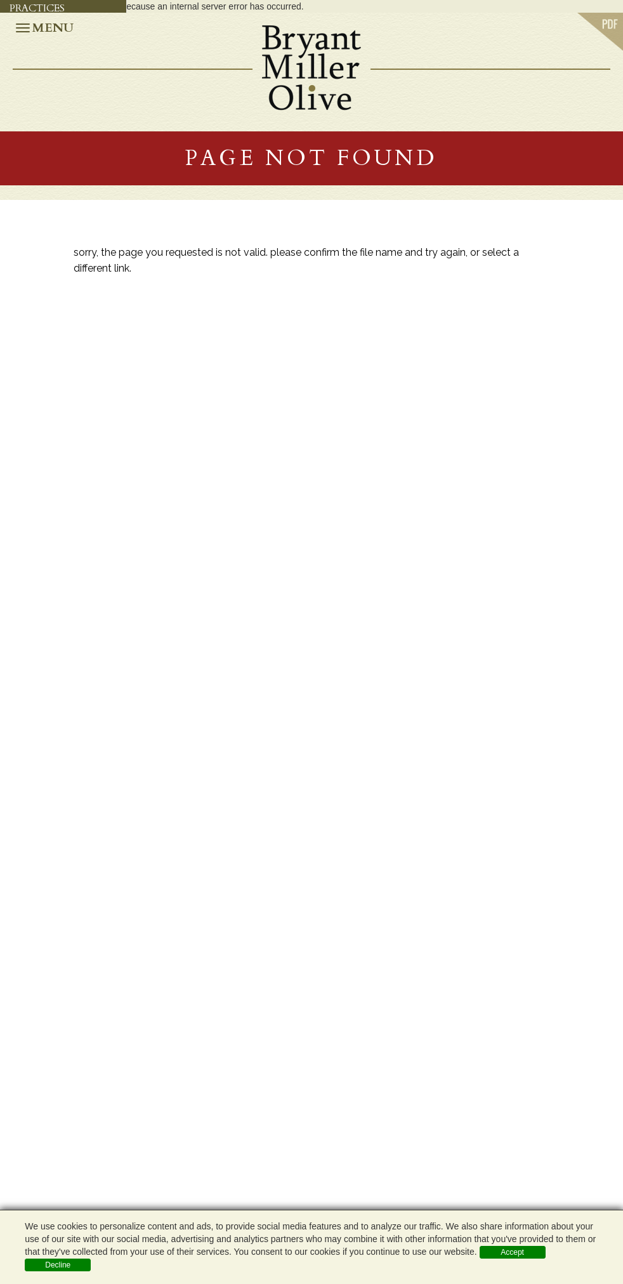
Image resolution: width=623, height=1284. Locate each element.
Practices (37, 8)
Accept (512, 1252)
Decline (57, 1265)
